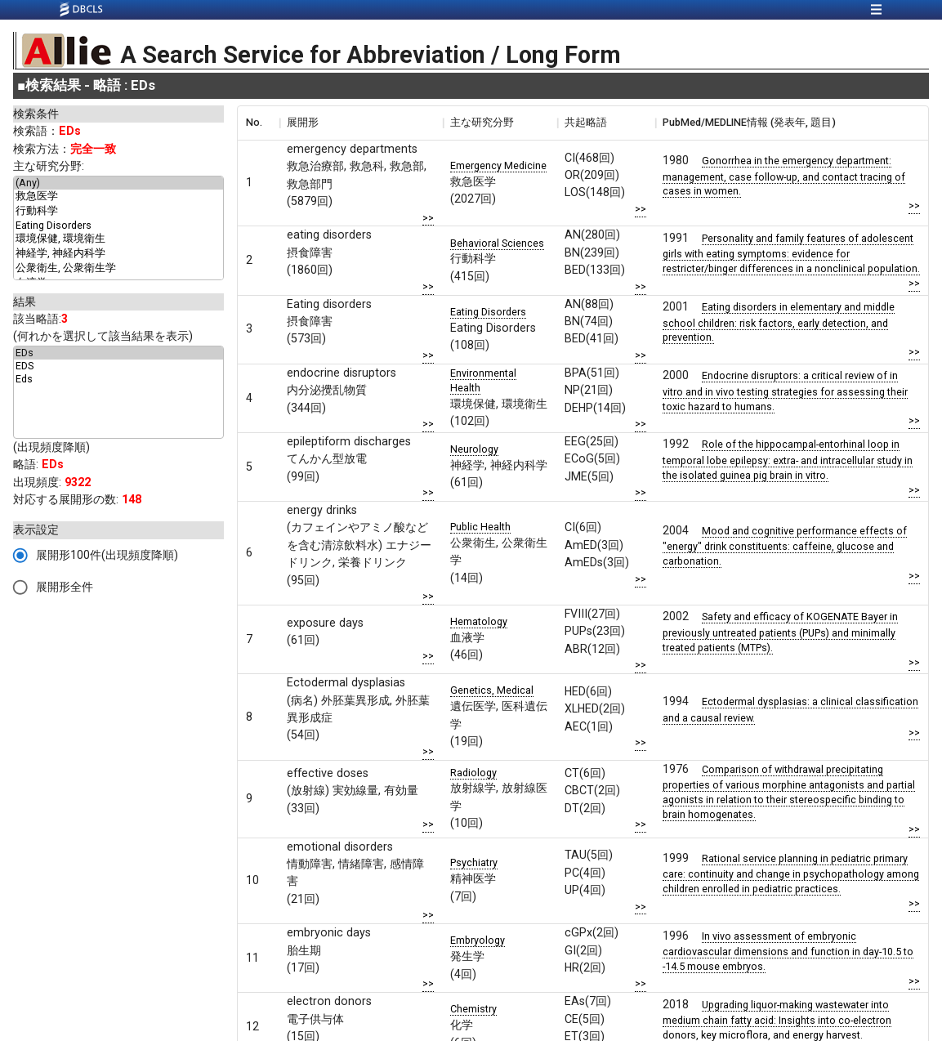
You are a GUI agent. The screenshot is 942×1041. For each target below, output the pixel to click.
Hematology (478, 621)
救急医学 (118, 197)
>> (428, 218)
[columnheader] (258, 122)
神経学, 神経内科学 (118, 254)
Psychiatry (474, 862)
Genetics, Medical (492, 690)
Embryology (477, 940)
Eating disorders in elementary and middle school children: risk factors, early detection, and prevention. (779, 322)
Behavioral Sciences (497, 243)
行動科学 (118, 211)
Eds (118, 379)
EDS (118, 366)
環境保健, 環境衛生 (118, 239)
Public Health (480, 526)
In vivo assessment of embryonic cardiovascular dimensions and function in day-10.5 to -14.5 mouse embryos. (788, 951)
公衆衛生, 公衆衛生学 (118, 268)
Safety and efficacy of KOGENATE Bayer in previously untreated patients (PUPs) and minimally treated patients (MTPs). (780, 631)
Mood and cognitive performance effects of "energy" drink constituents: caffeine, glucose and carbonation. (785, 546)
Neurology (474, 449)
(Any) (118, 183)
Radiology (473, 772)
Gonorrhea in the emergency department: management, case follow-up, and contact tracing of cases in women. (784, 175)
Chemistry (473, 1009)
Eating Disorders (118, 225)
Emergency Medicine (498, 165)
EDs (118, 353)
